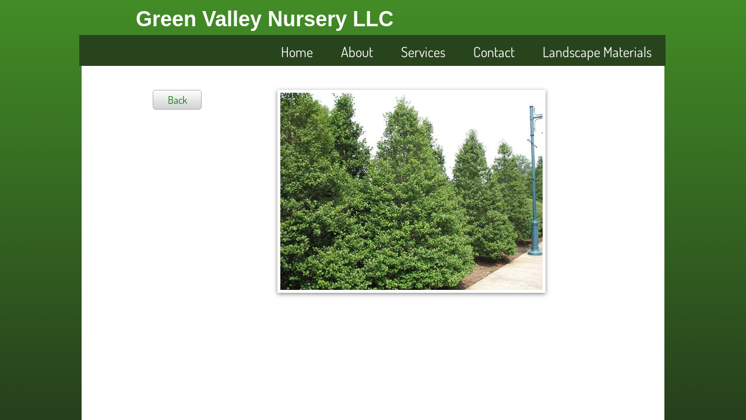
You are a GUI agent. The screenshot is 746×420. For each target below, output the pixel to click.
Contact (494, 52)
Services (423, 52)
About (357, 52)
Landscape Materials (597, 52)
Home (297, 52)
